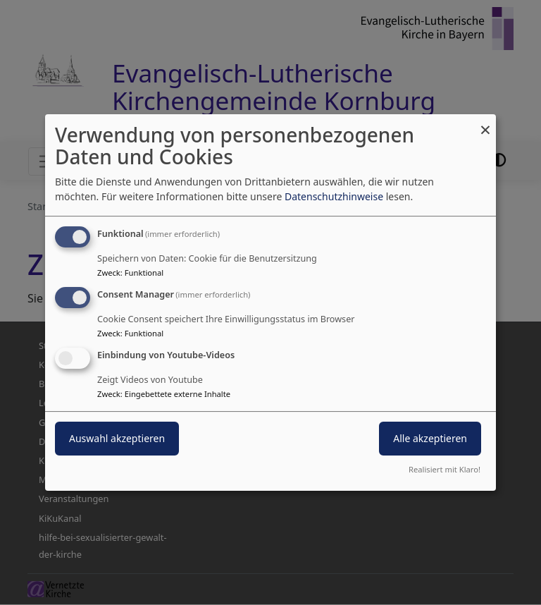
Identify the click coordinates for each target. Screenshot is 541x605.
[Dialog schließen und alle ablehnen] (485, 123)
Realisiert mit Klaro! (444, 469)
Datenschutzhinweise (334, 196)
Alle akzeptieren (430, 438)
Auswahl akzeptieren (117, 438)
